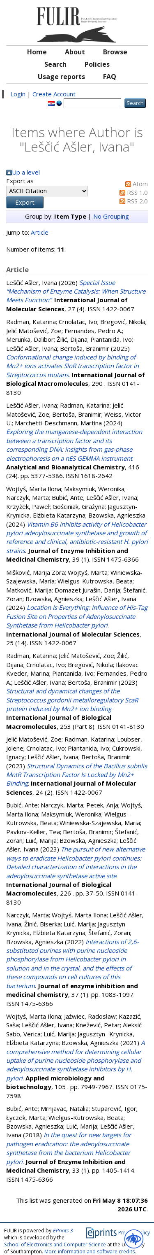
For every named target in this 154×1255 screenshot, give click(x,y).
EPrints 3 (63, 1230)
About (75, 51)
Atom (140, 184)
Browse (115, 51)
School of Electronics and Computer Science (55, 1244)
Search (55, 64)
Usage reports (61, 76)
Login (17, 94)
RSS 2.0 (137, 201)
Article (39, 232)
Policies (97, 64)
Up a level (26, 172)
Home (37, 51)
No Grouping (111, 216)
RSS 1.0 (137, 192)
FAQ (109, 76)
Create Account (54, 94)
